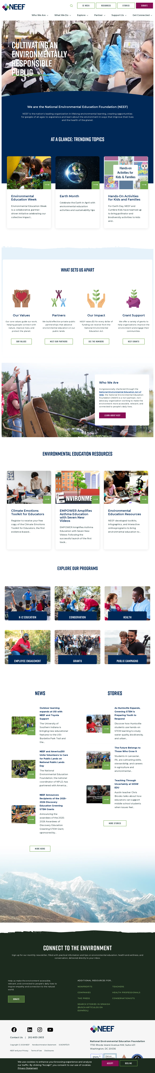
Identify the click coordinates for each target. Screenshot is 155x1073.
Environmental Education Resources (124, 512)
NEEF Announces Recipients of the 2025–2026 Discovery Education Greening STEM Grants (53, 802)
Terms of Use (36, 1051)
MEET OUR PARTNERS (59, 341)
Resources (106, 5)
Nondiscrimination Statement (44, 1045)
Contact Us (16, 1037)
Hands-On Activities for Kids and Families (124, 197)
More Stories (115, 824)
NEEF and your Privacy (19, 1051)
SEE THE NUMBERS (96, 341)
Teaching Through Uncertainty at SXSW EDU (127, 785)
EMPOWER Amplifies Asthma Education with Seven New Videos (76, 516)
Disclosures (49, 1051)
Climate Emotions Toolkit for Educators (27, 512)
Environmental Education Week (24, 197)
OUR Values (21, 341)
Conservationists (123, 998)
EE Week (86, 5)
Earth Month (69, 196)
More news (40, 849)
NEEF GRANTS (133, 341)
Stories (126, 5)
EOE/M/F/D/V (64, 1045)
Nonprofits (85, 986)
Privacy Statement (28, 1068)
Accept (110, 1063)
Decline (128, 1063)
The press (84, 998)
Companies (84, 992)
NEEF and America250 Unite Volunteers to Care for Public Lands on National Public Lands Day (54, 759)
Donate (144, 5)
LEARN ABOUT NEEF (112, 415)
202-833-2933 (36, 1037)
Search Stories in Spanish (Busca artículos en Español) (94, 1007)
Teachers (118, 986)
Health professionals (126, 992)
